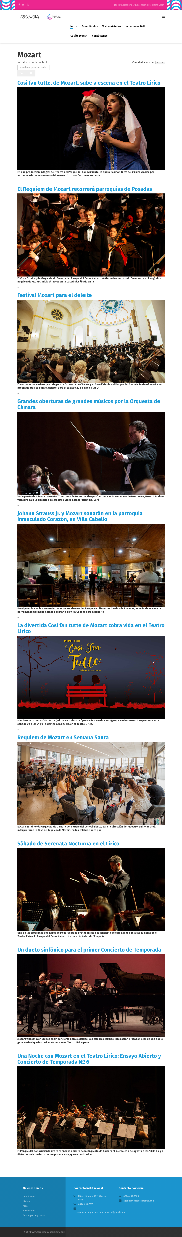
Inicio (73, 26)
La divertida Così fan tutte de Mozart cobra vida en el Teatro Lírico (91, 628)
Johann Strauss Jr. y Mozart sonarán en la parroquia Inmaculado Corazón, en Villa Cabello (80, 516)
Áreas (26, 1206)
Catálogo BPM (78, 35)
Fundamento (29, 1210)
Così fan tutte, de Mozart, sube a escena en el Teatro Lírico (89, 83)
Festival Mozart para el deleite (54, 295)
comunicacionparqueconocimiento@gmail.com (141, 5)
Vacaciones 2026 (135, 26)
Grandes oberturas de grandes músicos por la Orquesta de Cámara (88, 404)
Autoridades (29, 1196)
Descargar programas (34, 1215)
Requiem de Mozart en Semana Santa (63, 737)
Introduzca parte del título (33, 62)
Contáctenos (100, 35)
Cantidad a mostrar (143, 62)
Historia (26, 1201)
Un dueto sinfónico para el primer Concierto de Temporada (89, 950)
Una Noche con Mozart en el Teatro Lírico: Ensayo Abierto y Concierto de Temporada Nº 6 (89, 1059)
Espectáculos (90, 26)
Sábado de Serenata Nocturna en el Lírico (68, 843)
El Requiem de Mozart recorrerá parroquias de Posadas (84, 189)
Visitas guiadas (111, 26)
